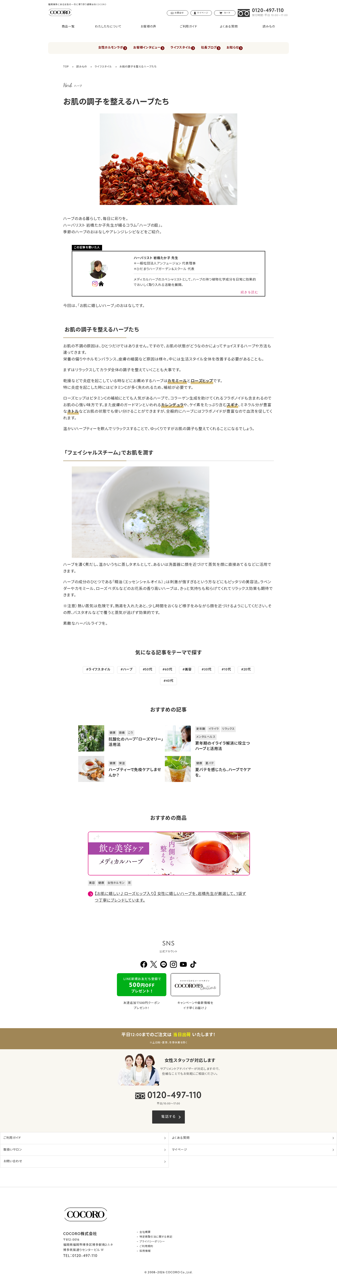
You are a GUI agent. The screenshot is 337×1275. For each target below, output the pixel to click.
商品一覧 (68, 26)
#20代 (246, 670)
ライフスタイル (182, 48)
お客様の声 (148, 26)
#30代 (206, 670)
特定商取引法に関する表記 (155, 1237)
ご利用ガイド (188, 26)
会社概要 (145, 1232)
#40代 (168, 681)
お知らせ (241, 48)
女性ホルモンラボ (102, 48)
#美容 (187, 670)
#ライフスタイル (98, 670)
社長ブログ (213, 48)
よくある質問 (228, 26)
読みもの (269, 26)
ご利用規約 (146, 1246)
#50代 (148, 670)
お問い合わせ (12, 1161)
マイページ (179, 1149)
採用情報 (145, 1251)
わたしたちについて (108, 26)
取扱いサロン (12, 1149)
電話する (168, 1117)
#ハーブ (127, 670)
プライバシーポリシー (152, 1241)
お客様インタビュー (143, 48)
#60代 (167, 670)
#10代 (226, 670)
